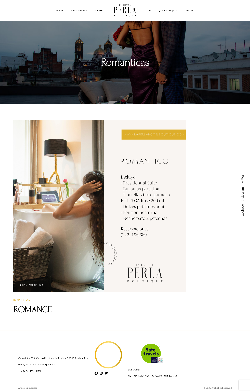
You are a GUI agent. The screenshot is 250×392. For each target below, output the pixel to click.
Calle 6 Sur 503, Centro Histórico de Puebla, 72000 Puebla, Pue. (53, 358)
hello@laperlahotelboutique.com (36, 364)
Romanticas (21, 299)
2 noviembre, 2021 (32, 285)
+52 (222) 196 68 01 (29, 370)
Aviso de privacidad (27, 387)
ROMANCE (32, 309)
